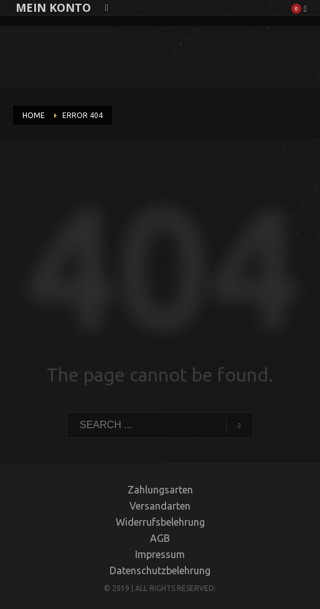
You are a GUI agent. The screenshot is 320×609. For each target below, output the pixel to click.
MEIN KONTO (53, 7)
